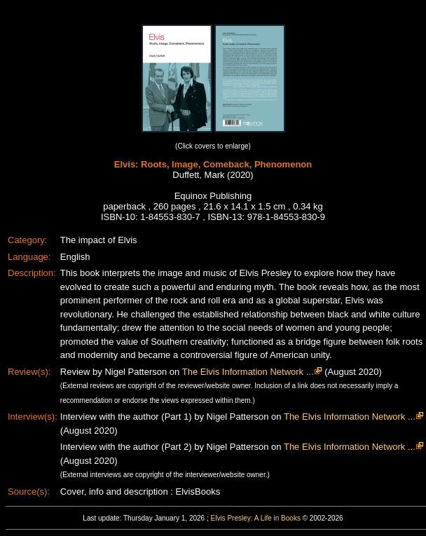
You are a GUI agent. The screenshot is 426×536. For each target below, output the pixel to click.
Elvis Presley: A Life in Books (256, 518)
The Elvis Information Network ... (248, 371)
